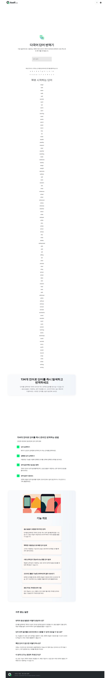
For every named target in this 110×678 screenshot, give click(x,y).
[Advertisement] (55, 17)
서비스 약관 (18, 673)
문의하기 (38, 675)
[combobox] (42, 59)
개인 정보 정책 (25, 673)
